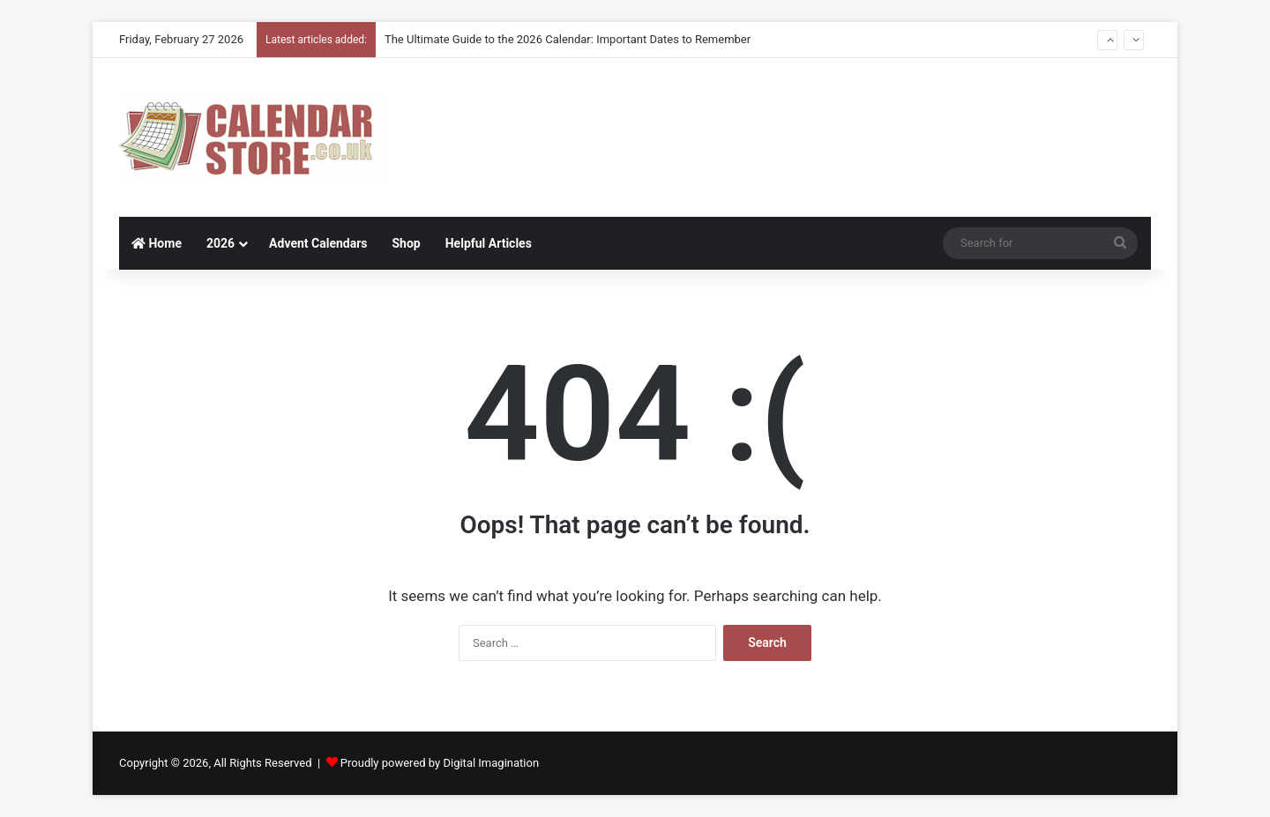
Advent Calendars (318, 243)
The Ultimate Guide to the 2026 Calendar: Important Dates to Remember (568, 39)
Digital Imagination (491, 762)
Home (156, 243)
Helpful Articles (488, 243)
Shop (406, 243)
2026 (220, 243)
